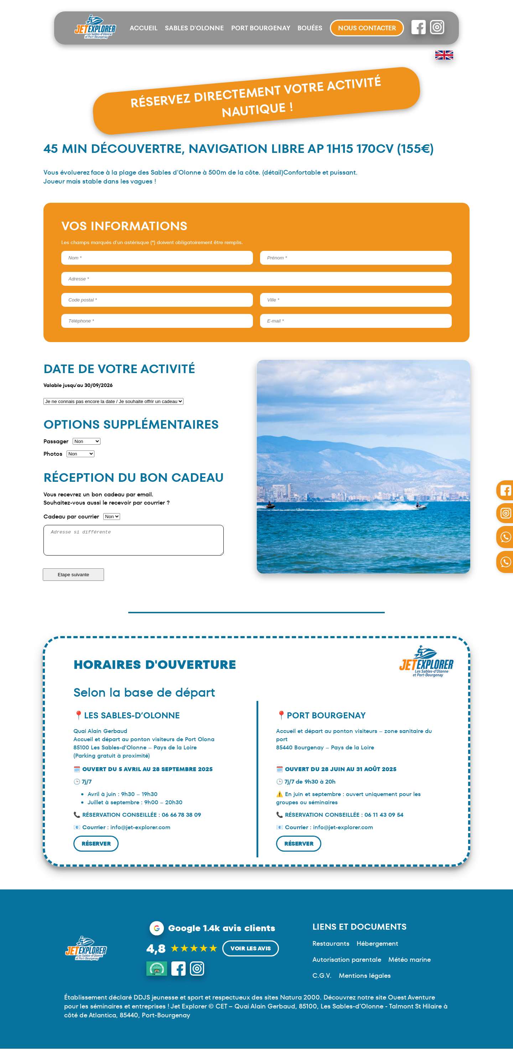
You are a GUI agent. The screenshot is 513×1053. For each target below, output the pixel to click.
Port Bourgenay (260, 28)
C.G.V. (322, 979)
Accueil (143, 28)
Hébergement (377, 947)
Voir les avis (250, 953)
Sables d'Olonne (194, 28)
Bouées (309, 28)
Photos (52, 454)
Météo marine (409, 963)
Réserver (96, 848)
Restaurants (330, 947)
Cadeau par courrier (71, 516)
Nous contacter (367, 28)
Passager (55, 441)
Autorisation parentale (346, 963)
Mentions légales (365, 979)
